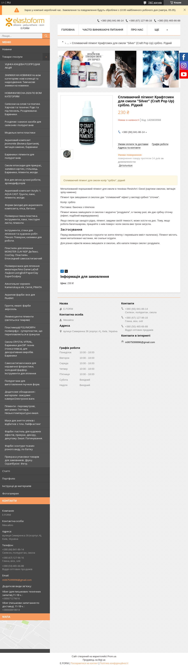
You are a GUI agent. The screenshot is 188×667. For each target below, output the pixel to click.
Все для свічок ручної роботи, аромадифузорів (23, 181)
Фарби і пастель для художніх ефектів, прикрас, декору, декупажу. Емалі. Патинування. (24, 435)
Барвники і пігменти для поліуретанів (19, 156)
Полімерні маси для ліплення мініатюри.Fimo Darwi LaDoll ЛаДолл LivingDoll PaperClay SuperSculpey (22, 271)
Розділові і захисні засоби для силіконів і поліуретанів (23, 123)
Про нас (137, 29)
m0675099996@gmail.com (17, 580)
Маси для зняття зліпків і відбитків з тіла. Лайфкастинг (23, 422)
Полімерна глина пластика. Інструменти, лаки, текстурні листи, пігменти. (22, 219)
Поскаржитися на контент (84, 663)
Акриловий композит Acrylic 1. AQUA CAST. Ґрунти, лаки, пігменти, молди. (23, 194)
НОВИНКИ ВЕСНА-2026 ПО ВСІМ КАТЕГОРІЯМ (23, 94)
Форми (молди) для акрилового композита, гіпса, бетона (24, 206)
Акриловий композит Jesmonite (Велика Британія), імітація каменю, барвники (22, 143)
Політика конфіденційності (114, 663)
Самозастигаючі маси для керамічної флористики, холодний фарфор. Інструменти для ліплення (20, 368)
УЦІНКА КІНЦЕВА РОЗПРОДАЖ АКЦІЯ (22, 65)
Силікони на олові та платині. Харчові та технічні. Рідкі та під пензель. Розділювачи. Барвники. (22, 109)
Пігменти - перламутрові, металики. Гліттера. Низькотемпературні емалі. (22, 409)
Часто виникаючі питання (102, 29)
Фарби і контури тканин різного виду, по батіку (19, 447)
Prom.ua (112, 656)
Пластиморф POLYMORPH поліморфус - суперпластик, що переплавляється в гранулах (23, 331)
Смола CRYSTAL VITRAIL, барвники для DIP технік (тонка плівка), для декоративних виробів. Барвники (19, 348)
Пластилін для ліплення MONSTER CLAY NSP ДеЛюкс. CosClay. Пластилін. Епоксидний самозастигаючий (23, 253)
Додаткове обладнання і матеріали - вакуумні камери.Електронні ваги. (20, 395)
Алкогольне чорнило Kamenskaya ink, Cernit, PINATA (23, 285)
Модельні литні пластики (20, 132)
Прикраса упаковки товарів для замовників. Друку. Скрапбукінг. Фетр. (22, 460)
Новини (7, 49)
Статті (6, 471)
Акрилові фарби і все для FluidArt (20, 296)
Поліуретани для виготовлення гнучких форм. (22, 382)
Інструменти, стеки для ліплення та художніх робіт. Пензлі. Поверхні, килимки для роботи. (23, 235)
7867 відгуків (155, 2)
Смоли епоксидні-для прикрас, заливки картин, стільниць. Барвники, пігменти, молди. (23, 169)
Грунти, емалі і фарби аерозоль (18, 307)
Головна (68, 29)
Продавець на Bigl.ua (94, 660)
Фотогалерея (10, 493)
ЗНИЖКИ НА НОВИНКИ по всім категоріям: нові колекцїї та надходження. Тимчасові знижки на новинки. (23, 80)
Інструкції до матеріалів (16, 486)
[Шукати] (46, 36)
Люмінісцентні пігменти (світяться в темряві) (19, 318)
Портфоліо (8, 478)
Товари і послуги (12, 56)
